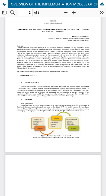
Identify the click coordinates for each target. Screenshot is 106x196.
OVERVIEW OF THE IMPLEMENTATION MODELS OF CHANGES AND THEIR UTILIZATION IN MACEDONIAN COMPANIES (58, 4)
